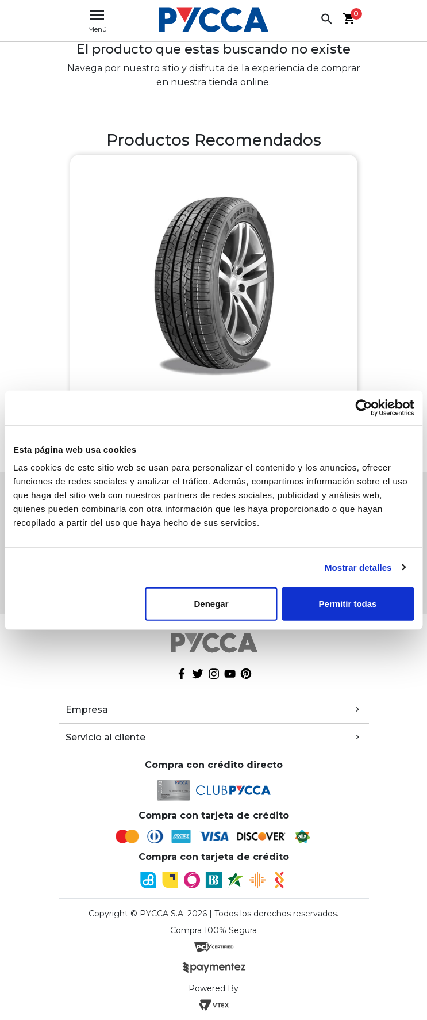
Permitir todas (348, 604)
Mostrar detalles (358, 567)
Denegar (211, 604)
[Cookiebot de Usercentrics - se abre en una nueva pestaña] (363, 407)
